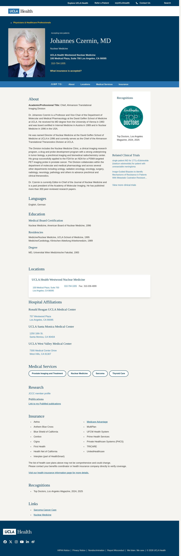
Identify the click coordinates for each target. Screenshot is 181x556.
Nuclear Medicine (42, 515)
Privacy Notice (78, 550)
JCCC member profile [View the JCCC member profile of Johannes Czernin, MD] (40, 393)
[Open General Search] (167, 3)
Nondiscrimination (96, 550)
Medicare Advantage (97, 422)
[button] (78, 3)
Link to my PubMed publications (45, 403)
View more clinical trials (124, 185)
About (71, 84)
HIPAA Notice (63, 550)
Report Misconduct (115, 550)
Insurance (123, 84)
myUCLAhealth (122, 3)
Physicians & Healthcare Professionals (32, 23)
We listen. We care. (136, 550)
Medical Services (104, 84)
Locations (85, 84)
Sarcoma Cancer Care (45, 510)
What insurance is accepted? (66, 71)
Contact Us (145, 3)
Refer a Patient (102, 3)
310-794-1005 (58, 63)
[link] (5, 542)
